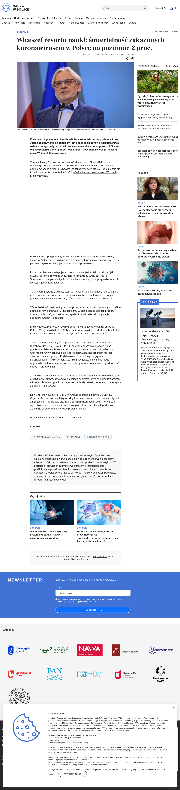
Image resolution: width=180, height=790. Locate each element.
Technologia (117, 18)
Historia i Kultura (24, 18)
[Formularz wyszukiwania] (124, 8)
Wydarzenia (119, 22)
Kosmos (6, 18)
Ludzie (132, 22)
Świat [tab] (175, 65)
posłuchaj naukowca (98, 436)
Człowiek (43, 18)
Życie (68, 18)
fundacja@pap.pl (127, 762)
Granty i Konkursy (98, 22)
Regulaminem (100, 556)
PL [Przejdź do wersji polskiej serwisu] (172, 7)
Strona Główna (161, 32)
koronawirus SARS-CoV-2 (46, 436)
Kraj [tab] (168, 65)
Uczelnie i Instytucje (13, 22)
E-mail (58, 587)
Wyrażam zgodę (72, 773)
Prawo (60, 22)
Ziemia (79, 18)
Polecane (150, 302)
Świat (141, 246)
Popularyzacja (76, 22)
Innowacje (34, 22)
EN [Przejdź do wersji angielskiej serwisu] (176, 8)
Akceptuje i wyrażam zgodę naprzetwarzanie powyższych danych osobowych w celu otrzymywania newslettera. (91, 600)
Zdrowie (57, 18)
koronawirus (73, 436)
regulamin (71, 599)
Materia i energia (96, 18)
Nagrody (49, 22)
